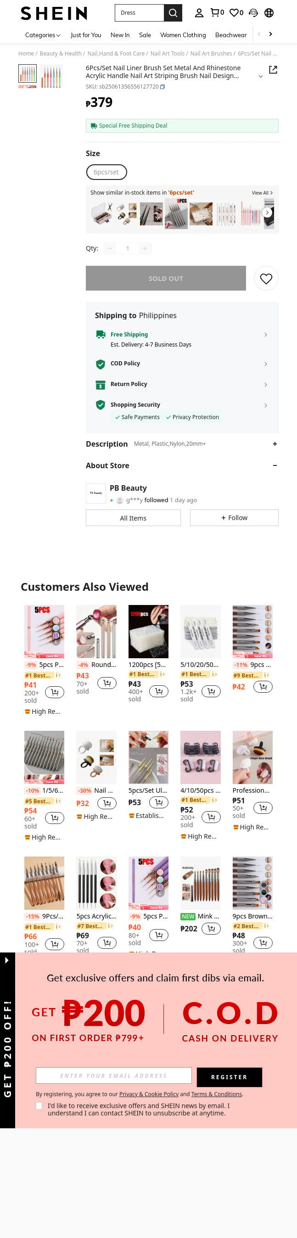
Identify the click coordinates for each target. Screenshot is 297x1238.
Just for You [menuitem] (86, 35)
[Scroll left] (259, 35)
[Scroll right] (270, 35)
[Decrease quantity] (110, 248)
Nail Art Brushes (211, 53)
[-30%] (84, 791)
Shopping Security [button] (135, 405)
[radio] (106, 172)
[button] (139, 13)
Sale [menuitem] (145, 35)
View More (148, 979)
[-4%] (83, 665)
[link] (216, 12)
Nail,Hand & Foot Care (116, 53)
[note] (44, 654)
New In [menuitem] (120, 35)
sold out (166, 278)
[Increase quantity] (145, 248)
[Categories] (43, 35)
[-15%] (32, 917)
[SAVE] (266, 278)
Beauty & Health (61, 53)
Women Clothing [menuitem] (183, 35)
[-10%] (32, 791)
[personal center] (199, 12)
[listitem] (101, 213)
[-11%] (241, 665)
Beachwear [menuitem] (231, 35)
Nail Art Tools (168, 53)
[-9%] (31, 665)
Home (26, 53)
